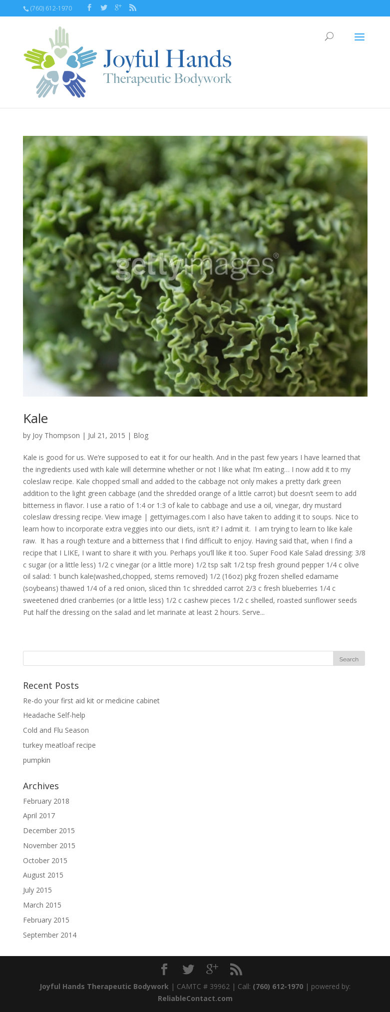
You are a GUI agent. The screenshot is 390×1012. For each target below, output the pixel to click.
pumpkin (36, 760)
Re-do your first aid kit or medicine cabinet (91, 700)
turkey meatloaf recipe (59, 745)
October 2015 (45, 860)
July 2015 (37, 890)
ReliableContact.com (195, 998)
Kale (35, 418)
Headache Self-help (54, 715)
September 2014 (49, 935)
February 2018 (46, 801)
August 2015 (43, 875)
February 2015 (46, 920)
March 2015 (42, 905)
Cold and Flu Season (56, 730)
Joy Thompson (56, 435)
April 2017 (39, 815)
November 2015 (49, 845)
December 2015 (49, 830)
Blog (140, 435)
